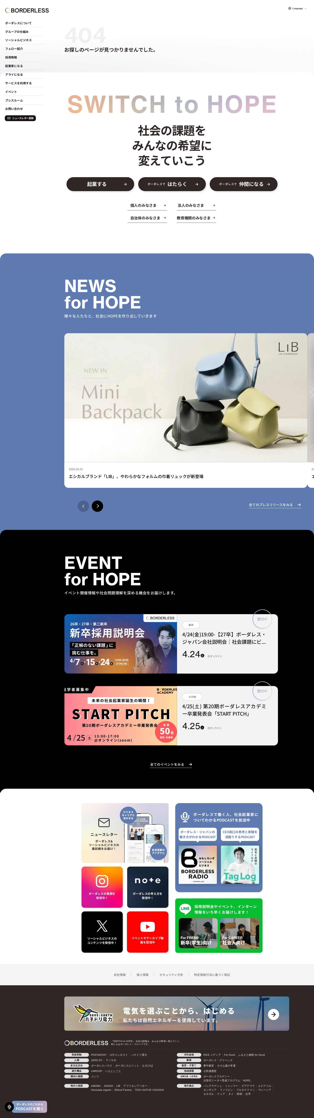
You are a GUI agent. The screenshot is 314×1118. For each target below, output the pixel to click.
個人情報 (143, 974)
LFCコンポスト (119, 1055)
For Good (229, 1055)
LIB (118, 1086)
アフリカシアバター (135, 1086)
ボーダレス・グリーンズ (217, 1060)
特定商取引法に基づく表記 (212, 974)
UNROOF (96, 1071)
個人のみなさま (143, 205)
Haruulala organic (101, 1090)
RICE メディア (212, 1055)
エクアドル (264, 1086)
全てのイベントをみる (167, 764)
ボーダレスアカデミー (216, 1076)
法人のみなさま (191, 205)
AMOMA (96, 1086)
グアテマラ (248, 1086)
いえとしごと (113, 1071)
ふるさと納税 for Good (251, 1055)
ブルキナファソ (245, 1090)
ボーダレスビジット (127, 1065)
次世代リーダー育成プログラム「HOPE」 (228, 1080)
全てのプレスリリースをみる (271, 504)
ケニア (221, 1094)
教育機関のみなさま (193, 217)
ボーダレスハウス (101, 1065)
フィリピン (226, 1090)
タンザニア (210, 1090)
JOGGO (108, 1086)
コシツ (95, 1076)
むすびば (147, 1065)
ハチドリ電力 (139, 1055)
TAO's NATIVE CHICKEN (149, 1090)
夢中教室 (208, 1065)
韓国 (239, 1094)
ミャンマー (231, 1086)
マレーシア (264, 1090)
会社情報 (120, 974)
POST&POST (99, 1055)
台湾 (248, 1094)
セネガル (208, 1094)
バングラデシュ (212, 1086)
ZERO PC (97, 1060)
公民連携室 (210, 1071)
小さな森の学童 (226, 1065)
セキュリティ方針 (171, 974)
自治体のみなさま (145, 217)
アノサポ (111, 1060)
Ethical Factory (123, 1090)
